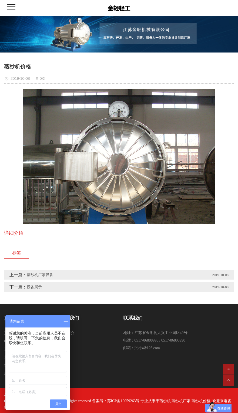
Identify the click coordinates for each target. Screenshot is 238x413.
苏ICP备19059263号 (123, 401)
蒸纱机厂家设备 (40, 275)
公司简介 (67, 333)
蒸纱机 (165, 401)
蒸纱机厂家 (181, 401)
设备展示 (34, 287)
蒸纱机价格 (201, 401)
